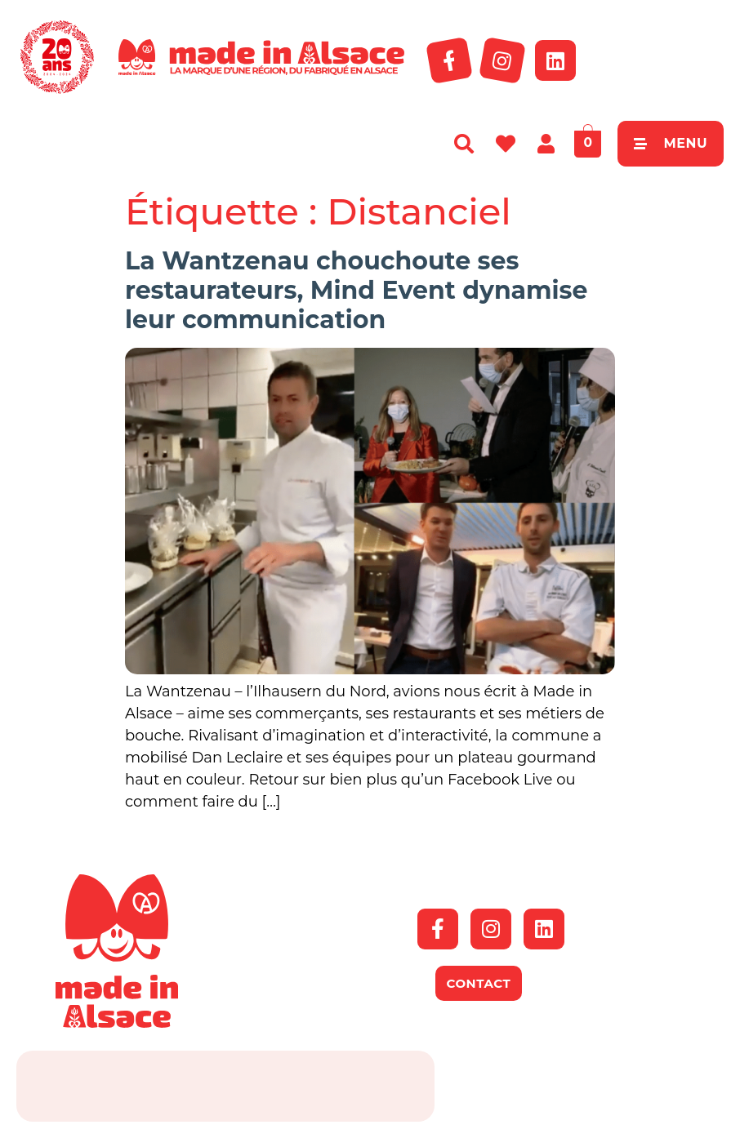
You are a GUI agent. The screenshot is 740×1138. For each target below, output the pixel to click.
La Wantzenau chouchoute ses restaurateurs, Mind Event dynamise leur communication (356, 290)
